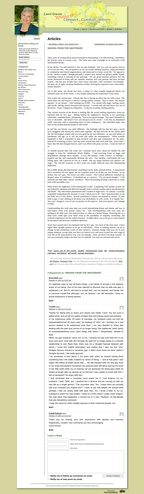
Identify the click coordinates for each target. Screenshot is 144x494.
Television (21, 103)
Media (109, 29)
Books (20, 72)
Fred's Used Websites (111, 492)
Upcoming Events (24, 109)
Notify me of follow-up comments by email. (71, 476)
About (84, 29)
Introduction (22, 83)
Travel (20, 105)
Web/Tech (21, 111)
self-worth (72, 253)
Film (19, 78)
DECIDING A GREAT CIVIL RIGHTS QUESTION (66, 44)
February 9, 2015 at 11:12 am (60, 309)
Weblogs (21, 114)
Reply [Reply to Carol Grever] (51, 430)
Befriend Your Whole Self (27, 70)
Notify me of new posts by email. (66, 479)
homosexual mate (94, 251)
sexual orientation (86, 253)
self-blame (61, 253)
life (105, 251)
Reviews (95, 486)
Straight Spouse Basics (26, 100)
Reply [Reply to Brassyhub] (51, 300)
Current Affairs (23, 76)
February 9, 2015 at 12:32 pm (60, 416)
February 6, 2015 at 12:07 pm (60, 280)
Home (76, 29)
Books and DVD (97, 29)
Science (21, 96)
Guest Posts (22, 81)
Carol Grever (55, 413)
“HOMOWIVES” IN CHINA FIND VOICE (108, 44)
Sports (20, 98)
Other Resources (24, 89)
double (81, 251)
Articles (118, 29)
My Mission (22, 87)
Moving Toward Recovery (27, 85)
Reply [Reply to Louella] (51, 407)
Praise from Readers (83, 486)
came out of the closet (65, 251)
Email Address (24, 57)
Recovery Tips (23, 92)
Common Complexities (26, 74)
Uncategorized (23, 107)
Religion (21, 94)
